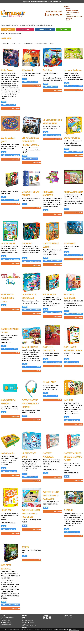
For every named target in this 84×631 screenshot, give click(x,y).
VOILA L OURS (7, 453)
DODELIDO (27, 243)
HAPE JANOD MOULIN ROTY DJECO (7, 298)
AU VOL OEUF (49, 382)
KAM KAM (68, 400)
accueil (48, 11)
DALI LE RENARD (30, 347)
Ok (70, 629)
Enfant (13, 43)
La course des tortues (73, 70)
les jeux (8, 29)
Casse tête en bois (28, 43)
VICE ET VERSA (8, 243)
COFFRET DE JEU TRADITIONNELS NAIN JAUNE (51, 495)
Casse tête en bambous (41, 43)
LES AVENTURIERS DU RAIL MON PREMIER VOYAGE (30, 141)
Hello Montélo (57, 1)
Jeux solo (13, 33)
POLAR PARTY (49, 294)
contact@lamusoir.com (6, 624)
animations (25, 29)
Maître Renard (7, 70)
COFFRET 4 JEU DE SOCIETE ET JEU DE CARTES (73, 457)
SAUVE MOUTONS (72, 138)
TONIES (25, 547)
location (63, 29)
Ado (19, 43)
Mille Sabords (27, 70)
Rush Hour (47, 70)
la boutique (54, 11)
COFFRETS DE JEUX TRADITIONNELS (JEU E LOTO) (31, 513)
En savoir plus (75, 629)
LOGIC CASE (7, 510)
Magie (51, 43)
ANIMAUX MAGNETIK (73, 192)
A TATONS (68, 510)
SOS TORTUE (70, 243)
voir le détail (16, 108)
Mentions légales (68, 615)
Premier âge (5, 43)
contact (60, 11)
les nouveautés (45, 29)
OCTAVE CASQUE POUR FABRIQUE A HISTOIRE (30, 404)
